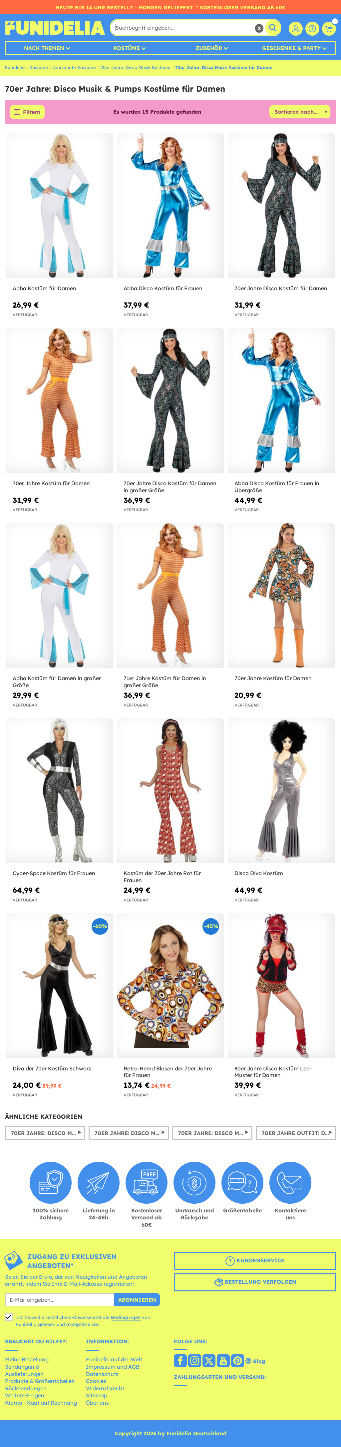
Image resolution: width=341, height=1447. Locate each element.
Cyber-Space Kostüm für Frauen (54, 873)
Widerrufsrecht (105, 1388)
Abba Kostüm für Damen (44, 288)
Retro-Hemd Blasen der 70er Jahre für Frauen (168, 1072)
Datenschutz (102, 1374)
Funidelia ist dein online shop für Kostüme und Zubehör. (55, 28)
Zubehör (208, 48)
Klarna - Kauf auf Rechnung (41, 1402)
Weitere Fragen (24, 1395)
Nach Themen (44, 48)
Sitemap (96, 1395)
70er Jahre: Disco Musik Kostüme (135, 67)
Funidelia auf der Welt (114, 1359)
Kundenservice (254, 1261)
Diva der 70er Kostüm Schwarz (52, 1068)
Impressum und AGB (113, 1366)
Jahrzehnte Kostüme (74, 67)
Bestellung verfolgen (255, 1282)
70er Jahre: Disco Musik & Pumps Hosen (215, 1133)
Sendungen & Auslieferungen (24, 1370)
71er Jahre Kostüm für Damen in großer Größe (165, 682)
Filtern (31, 112)
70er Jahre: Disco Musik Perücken (132, 1133)
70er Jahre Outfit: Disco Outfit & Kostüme (299, 1133)
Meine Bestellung (27, 1359)
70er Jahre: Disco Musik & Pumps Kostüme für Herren (48, 1133)
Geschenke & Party (291, 48)
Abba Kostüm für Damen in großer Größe (57, 682)
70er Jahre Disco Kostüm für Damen (280, 288)
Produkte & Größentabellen (40, 1381)
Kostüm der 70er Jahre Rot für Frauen (162, 876)
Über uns (97, 1402)
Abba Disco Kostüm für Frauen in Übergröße (276, 487)
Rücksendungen (26, 1388)
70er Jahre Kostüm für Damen (51, 483)
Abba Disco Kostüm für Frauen (163, 288)
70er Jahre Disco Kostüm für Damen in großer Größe (170, 487)
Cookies (96, 1381)
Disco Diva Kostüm (258, 873)
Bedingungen (126, 1317)
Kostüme (126, 48)
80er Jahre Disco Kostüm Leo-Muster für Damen (273, 1072)
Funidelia (15, 67)
